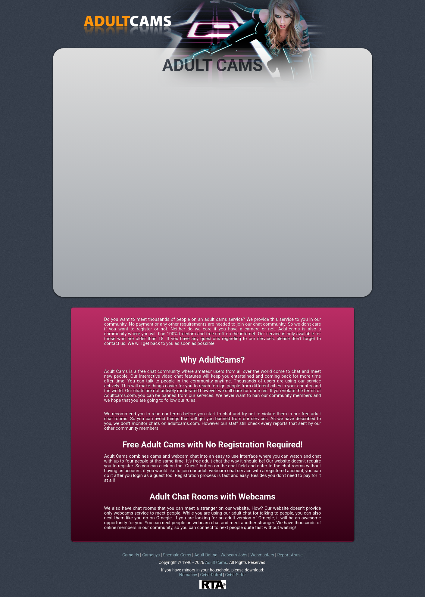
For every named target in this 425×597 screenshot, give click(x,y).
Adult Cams (216, 562)
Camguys (151, 554)
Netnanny (188, 574)
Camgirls (130, 554)
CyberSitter (235, 574)
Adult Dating (205, 554)
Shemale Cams (177, 554)
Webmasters (262, 554)
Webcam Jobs (233, 554)
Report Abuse (289, 554)
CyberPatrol (211, 574)
